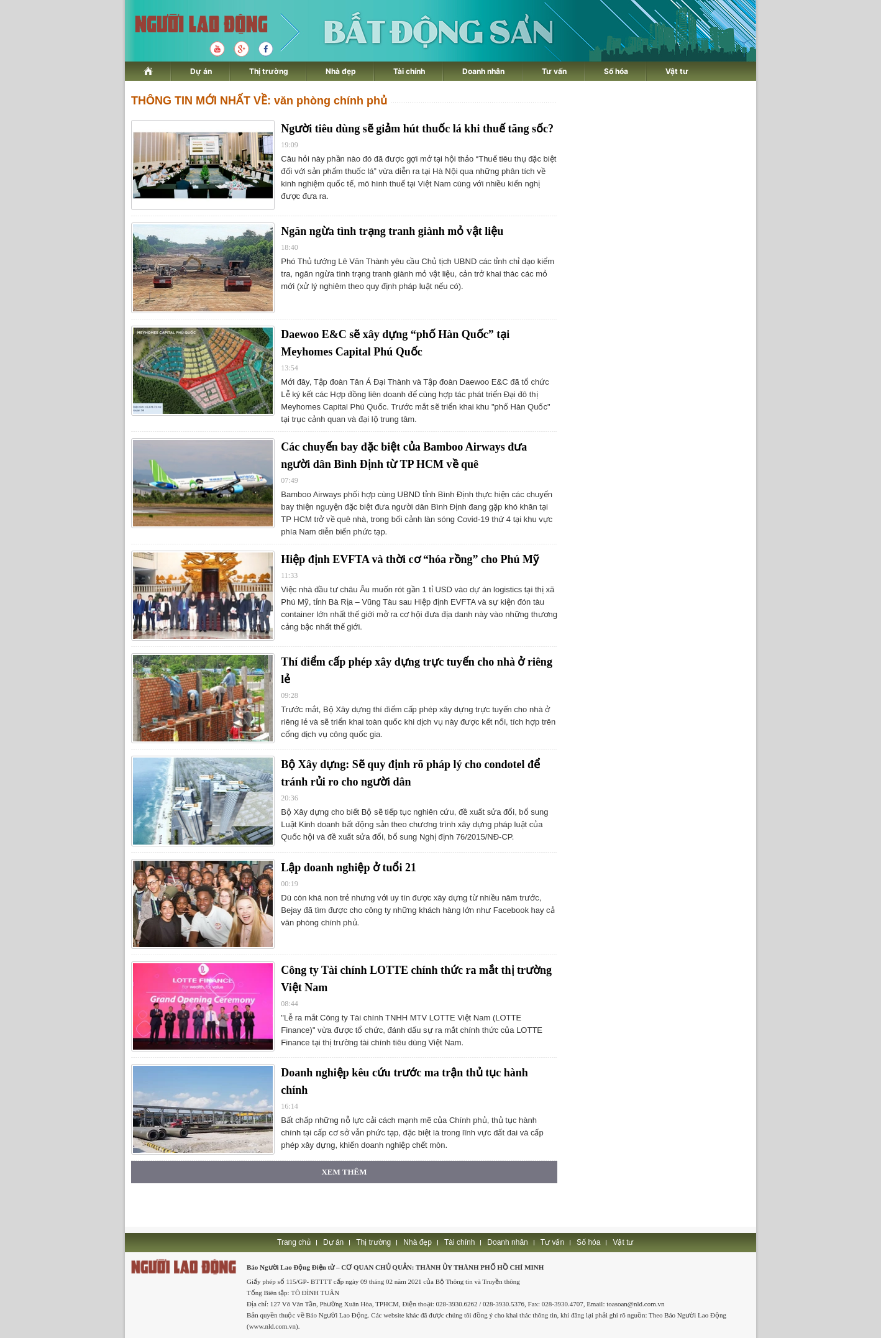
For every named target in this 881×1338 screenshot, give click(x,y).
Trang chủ (294, 1242)
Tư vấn (554, 71)
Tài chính (409, 71)
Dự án (201, 71)
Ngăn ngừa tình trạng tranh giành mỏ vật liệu (392, 231)
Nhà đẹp (341, 71)
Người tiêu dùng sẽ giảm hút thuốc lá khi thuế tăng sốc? (417, 128)
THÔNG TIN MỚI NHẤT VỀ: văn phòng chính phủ (259, 100)
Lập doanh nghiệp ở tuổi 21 (348, 867)
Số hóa (616, 71)
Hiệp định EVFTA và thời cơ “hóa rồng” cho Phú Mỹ (410, 559)
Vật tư (676, 71)
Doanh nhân (483, 71)
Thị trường (268, 71)
